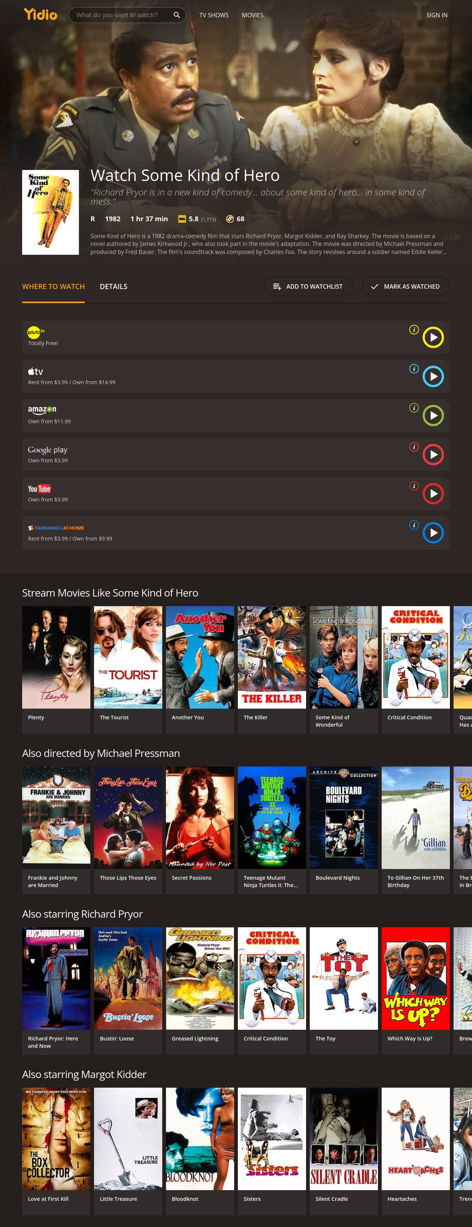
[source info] (412, 329)
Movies (253, 15)
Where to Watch (53, 286)
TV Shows (214, 15)
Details (113, 286)
